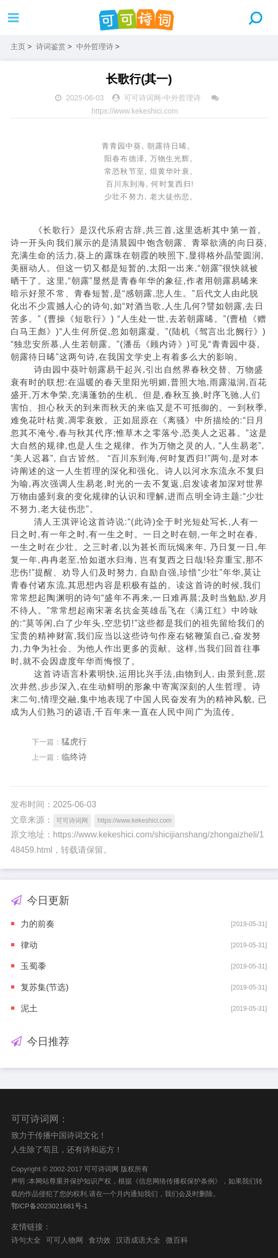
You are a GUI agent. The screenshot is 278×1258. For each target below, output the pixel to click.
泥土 (29, 1008)
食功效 (99, 1240)
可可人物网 (64, 1240)
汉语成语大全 (138, 1240)
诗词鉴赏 (51, 46)
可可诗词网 (142, 98)
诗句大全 (26, 1240)
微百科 (177, 1240)
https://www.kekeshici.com (135, 111)
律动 (29, 944)
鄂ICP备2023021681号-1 (49, 1206)
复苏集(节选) (45, 987)
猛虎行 (74, 741)
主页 (18, 46)
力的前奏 (38, 923)
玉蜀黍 (33, 966)
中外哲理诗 (94, 46)
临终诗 (74, 756)
